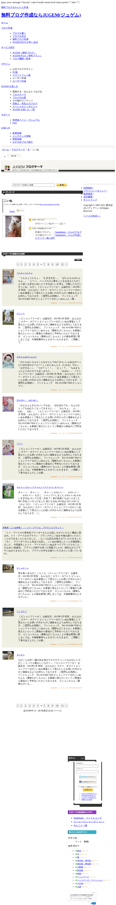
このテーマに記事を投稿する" (42, 696)
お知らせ (5, 128)
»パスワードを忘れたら (88, 797)
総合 (79, 851)
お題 (79, 887)
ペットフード (83, 877)
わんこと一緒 (80, 825)
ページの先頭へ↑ (91, 216)
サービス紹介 (8, 47)
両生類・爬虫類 (84, 864)
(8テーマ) (85, 887)
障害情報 (17, 139)
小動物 (80, 867)
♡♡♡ (20, 444)
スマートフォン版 (21, 75)
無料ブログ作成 (20, 39)
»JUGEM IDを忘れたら (88, 795)
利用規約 (87, 188)
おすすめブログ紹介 (22, 142)
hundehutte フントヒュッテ (88, 818)
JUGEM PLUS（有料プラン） (27, 55)
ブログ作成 (6, 28)
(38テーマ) (95, 861)
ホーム (4, 22)
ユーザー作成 (19, 81)
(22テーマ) (107, 880)
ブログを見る (19, 36)
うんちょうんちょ (25, 273)
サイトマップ (90, 200)
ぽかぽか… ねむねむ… (28, 400)
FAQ (14, 123)
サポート (5, 115)
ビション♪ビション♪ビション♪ (89, 821)
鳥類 (79, 874)
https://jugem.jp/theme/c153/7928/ (49, 204)
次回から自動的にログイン (89, 787)
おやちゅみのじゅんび (27, 357)
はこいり (21, 313)
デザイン (5, 64)
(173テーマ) (83, 857)
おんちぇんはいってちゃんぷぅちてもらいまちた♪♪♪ (40, 487)
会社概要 (87, 197)
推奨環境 (87, 194)
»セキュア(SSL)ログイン (89, 793)
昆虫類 (80, 870)
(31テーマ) (87, 883)
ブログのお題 (19, 97)
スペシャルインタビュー (24, 106)
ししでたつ (22, 611)
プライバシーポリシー (94, 191)
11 (62, 264)
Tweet (12, 211)
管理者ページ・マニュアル (26, 120)
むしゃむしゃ (23, 568)
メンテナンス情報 (21, 136)
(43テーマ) (95, 864)
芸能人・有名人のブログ (24, 103)
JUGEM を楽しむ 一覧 (23, 109)
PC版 (15, 72)
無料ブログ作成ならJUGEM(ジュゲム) (41, 14)
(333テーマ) (83, 854)
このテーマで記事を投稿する (55, 246)
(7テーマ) (93, 877)
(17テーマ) (87, 870)
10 (57, 264)
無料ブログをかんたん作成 (14, 7)
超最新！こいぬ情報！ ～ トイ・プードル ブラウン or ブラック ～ (33, 528)
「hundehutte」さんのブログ (67, 232)
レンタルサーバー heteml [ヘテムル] (81, 894)
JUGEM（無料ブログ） (24, 52)
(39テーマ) (85, 874)
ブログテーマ (19, 94)
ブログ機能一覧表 (21, 58)
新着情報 (17, 133)
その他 (80, 883)
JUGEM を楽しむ (9, 86)
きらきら (21, 655)
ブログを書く (19, 33)
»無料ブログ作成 (86, 799)
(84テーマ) (85, 851)
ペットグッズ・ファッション (90, 880)
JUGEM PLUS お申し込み (25, 42)
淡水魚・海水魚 (84, 861)
